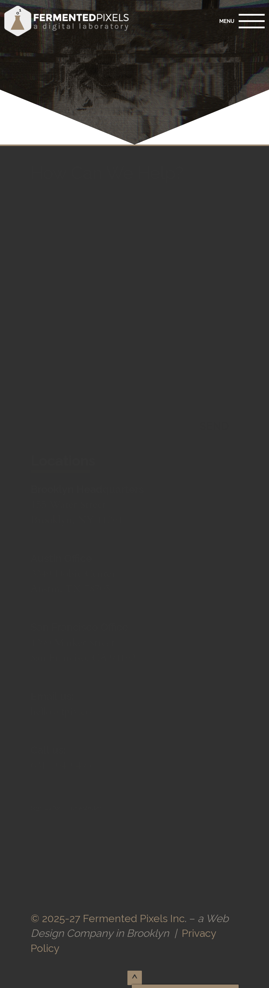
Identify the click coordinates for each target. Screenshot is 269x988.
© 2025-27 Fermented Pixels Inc (108, 918)
